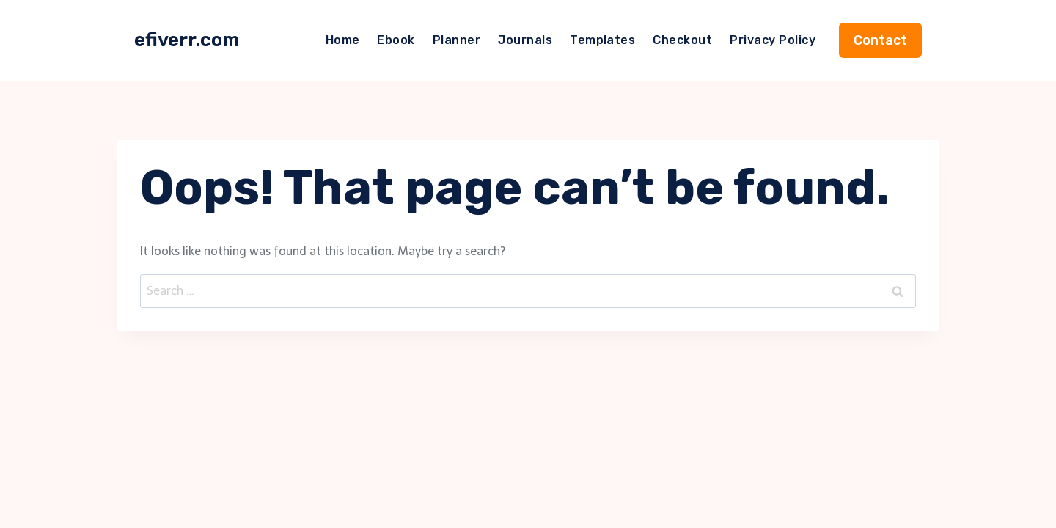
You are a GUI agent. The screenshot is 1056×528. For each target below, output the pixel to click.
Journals (525, 40)
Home (343, 40)
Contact (880, 40)
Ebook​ (395, 40)
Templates (602, 40)
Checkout (682, 40)
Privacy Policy (772, 40)
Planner (456, 40)
